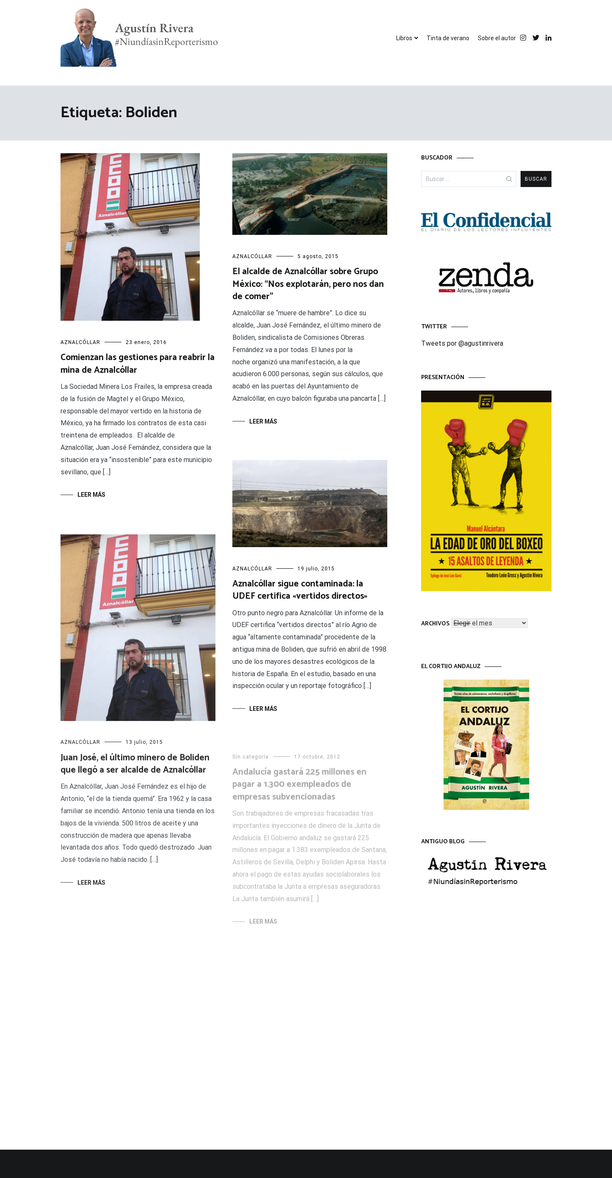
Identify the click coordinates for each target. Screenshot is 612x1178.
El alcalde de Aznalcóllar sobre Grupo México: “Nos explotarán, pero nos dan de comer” (308, 284)
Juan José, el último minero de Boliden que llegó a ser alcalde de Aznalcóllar (135, 766)
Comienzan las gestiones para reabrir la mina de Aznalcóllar (138, 363)
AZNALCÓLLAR (80, 342)
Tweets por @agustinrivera (462, 343)
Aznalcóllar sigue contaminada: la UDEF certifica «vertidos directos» (299, 590)
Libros (404, 38)
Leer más (91, 494)
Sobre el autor (497, 38)
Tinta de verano (448, 38)
